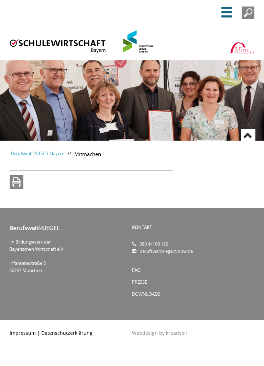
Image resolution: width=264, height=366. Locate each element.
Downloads (146, 294)
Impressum (23, 333)
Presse (139, 282)
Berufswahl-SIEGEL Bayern (38, 153)
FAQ (136, 270)
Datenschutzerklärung (66, 333)
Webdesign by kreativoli (159, 333)
